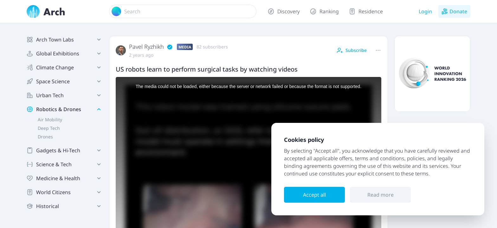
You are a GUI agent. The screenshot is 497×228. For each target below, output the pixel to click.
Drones (45, 137)
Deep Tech (49, 128)
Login (425, 11)
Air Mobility (50, 120)
